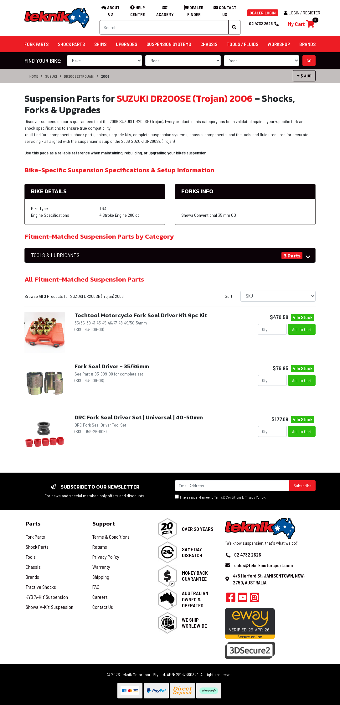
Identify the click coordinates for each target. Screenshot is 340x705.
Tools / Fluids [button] (242, 44)
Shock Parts (37, 547)
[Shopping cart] (301, 24)
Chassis (33, 567)
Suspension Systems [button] (169, 44)
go (309, 60)
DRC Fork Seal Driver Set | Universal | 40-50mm (139, 417)
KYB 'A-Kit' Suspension (47, 597)
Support (103, 523)
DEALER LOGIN (263, 12)
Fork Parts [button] (36, 44)
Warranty (101, 567)
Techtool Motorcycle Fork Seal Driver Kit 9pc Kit (141, 315)
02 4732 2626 (263, 23)
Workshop (279, 44)
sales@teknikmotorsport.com (263, 565)
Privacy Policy (255, 497)
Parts (33, 523)
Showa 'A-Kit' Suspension (49, 607)
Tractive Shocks (41, 587)
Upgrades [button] (126, 44)
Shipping (100, 577)
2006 (105, 76)
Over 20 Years (198, 529)
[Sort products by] (278, 296)
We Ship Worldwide (194, 623)
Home (33, 76)
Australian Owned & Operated (195, 599)
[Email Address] (232, 485)
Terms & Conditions (227, 497)
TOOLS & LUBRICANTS (55, 255)
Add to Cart (302, 329)
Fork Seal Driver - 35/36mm (112, 366)
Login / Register (302, 12)
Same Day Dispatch (192, 552)
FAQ (96, 587)
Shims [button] (100, 44)
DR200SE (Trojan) (79, 76)
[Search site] (234, 27)
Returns (99, 547)
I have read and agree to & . (220, 497)
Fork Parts (35, 537)
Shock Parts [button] (71, 44)
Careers (100, 597)
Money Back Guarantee (195, 576)
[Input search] (164, 27)
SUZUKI (51, 76)
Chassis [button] (208, 44)
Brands (32, 577)
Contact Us (102, 607)
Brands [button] (307, 44)
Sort (228, 296)
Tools (31, 557)
